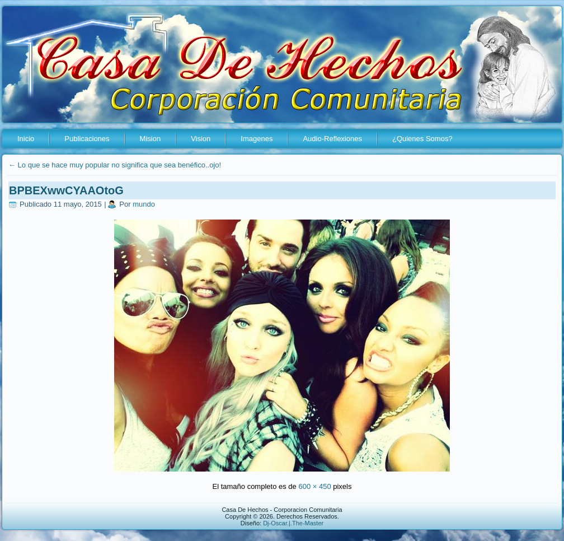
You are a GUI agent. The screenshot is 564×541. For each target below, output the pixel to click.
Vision (200, 138)
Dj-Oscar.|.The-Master (293, 523)
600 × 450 (314, 486)
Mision (150, 138)
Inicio (25, 138)
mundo (144, 204)
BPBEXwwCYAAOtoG (66, 190)
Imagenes (256, 138)
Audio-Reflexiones (332, 138)
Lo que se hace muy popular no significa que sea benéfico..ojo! (114, 165)
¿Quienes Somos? (422, 138)
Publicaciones (86, 138)
